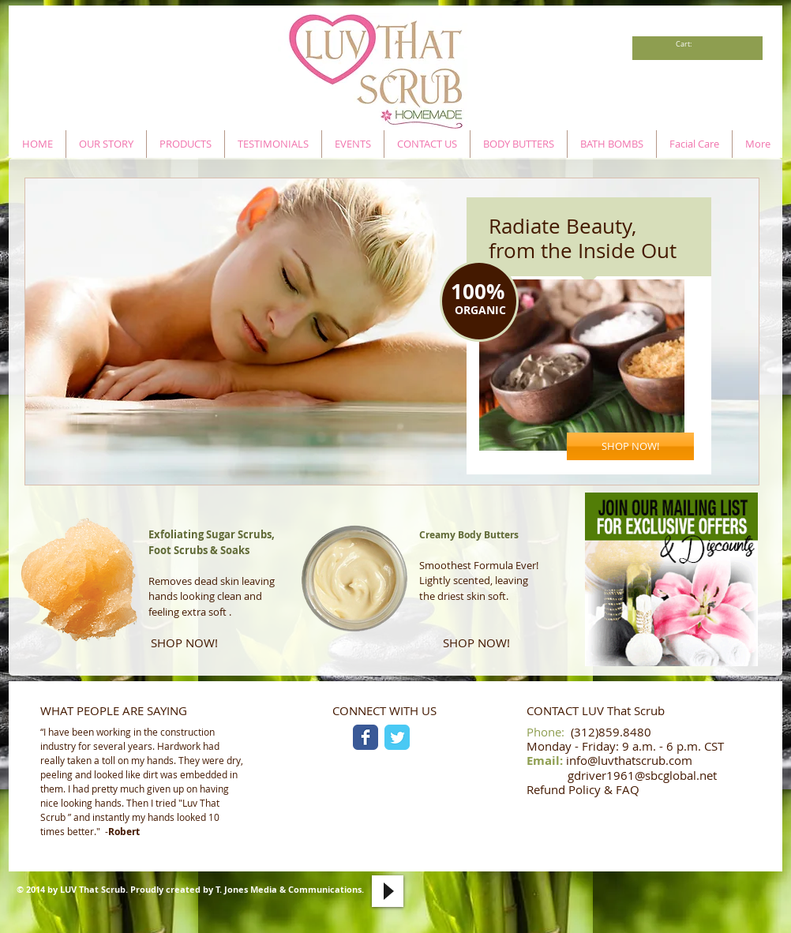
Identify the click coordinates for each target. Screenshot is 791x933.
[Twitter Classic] (397, 737)
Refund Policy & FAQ (583, 789)
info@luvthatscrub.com (629, 760)
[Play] (387, 891)
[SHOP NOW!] (630, 446)
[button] (391, 331)
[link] (688, 44)
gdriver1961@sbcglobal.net (642, 775)
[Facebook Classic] (365, 737)
